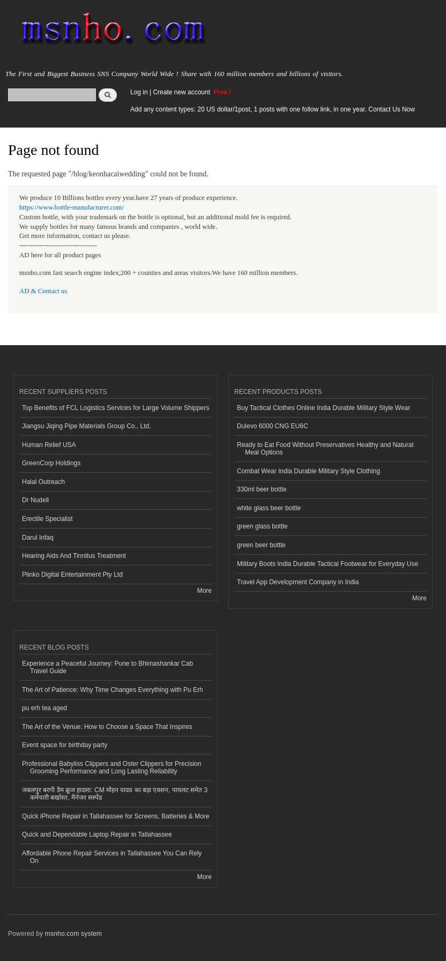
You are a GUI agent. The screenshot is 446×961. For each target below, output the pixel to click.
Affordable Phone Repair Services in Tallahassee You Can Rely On (112, 857)
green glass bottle (262, 526)
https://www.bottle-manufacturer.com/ (71, 207)
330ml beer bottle (262, 489)
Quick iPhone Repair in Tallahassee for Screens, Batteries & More (116, 816)
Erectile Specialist (47, 519)
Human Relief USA (49, 445)
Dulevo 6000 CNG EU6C (272, 426)
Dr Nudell (35, 500)
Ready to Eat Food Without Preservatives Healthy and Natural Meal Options (325, 448)
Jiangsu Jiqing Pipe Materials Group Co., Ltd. (86, 426)
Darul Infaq (38, 537)
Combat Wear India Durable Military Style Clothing (308, 471)
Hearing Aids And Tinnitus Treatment (74, 556)
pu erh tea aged (44, 708)
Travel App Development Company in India (298, 582)
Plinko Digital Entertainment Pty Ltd (72, 574)
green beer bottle (261, 545)
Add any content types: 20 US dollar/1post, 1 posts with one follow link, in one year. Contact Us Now (272, 109)
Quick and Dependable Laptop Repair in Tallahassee (97, 834)
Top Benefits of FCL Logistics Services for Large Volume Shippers (115, 408)
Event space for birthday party (64, 745)
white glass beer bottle (269, 508)
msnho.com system (73, 933)
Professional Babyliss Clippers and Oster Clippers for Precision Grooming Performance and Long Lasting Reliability (111, 767)
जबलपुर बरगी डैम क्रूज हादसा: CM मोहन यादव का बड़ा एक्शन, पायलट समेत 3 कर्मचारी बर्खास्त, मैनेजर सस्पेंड (114, 793)
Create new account (182, 92)
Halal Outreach (43, 482)
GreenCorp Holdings (51, 463)
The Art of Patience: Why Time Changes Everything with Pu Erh (112, 690)
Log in (139, 92)
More (204, 590)
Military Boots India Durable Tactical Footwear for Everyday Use (327, 564)
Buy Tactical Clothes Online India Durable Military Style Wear (323, 408)
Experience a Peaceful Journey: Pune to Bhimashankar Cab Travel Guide (107, 667)
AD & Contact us (43, 291)
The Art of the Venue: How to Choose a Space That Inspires (107, 727)
